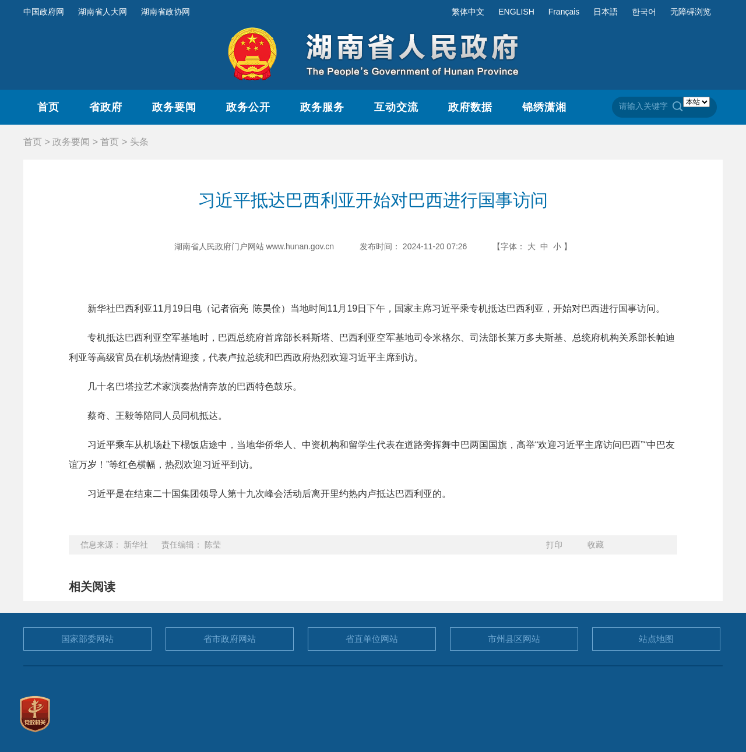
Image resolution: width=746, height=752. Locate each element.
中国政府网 (43, 11)
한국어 (644, 11)
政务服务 (322, 107)
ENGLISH (516, 11)
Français (564, 11)
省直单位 (372, 639)
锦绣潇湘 (544, 107)
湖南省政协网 (165, 11)
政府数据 (470, 107)
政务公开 (248, 107)
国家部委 (87, 639)
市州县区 (514, 639)
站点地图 (656, 639)
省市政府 (229, 639)
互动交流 (396, 107)
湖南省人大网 (102, 11)
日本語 (605, 11)
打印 (554, 544)
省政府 (105, 107)
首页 (48, 107)
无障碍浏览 (690, 11)
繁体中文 (468, 11)
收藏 (595, 544)
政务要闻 (174, 107)
